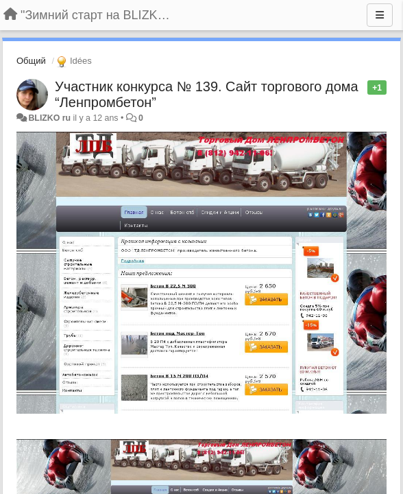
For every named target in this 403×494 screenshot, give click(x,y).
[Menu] (380, 15)
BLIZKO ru (50, 118)
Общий (31, 61)
